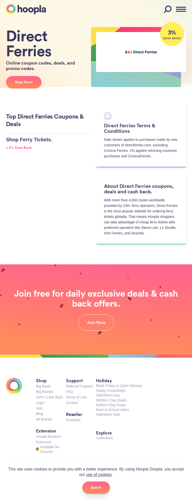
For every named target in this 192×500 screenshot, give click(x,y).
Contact (72, 403)
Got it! (96, 487)
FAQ (69, 392)
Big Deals (43, 386)
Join (39, 408)
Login (40, 403)
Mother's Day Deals (111, 400)
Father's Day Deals (111, 405)
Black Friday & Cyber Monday (119, 386)
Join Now (96, 322)
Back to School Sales (112, 410)
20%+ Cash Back (49, 397)
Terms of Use (76, 397)
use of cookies (99, 474)
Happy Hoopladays (111, 390)
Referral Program (79, 386)
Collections (104, 438)
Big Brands (44, 392)
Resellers (73, 420)
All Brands (44, 419)
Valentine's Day (108, 395)
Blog (39, 414)
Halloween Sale (108, 414)
